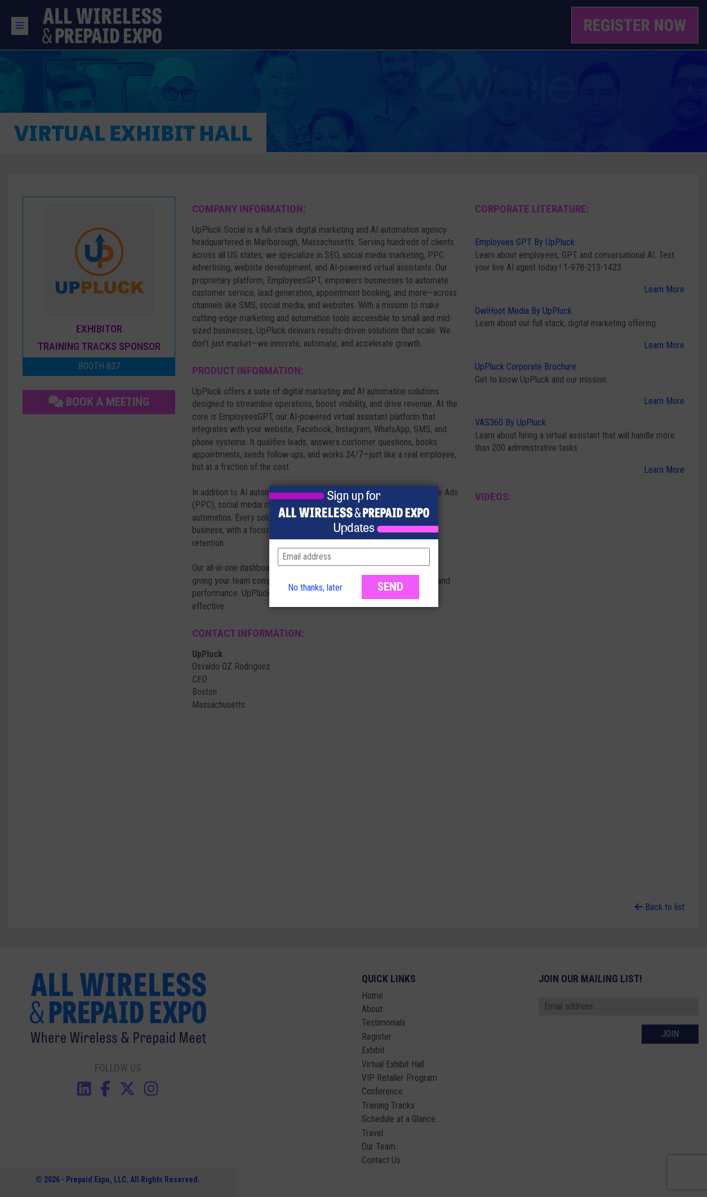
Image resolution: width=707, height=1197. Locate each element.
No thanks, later (315, 587)
